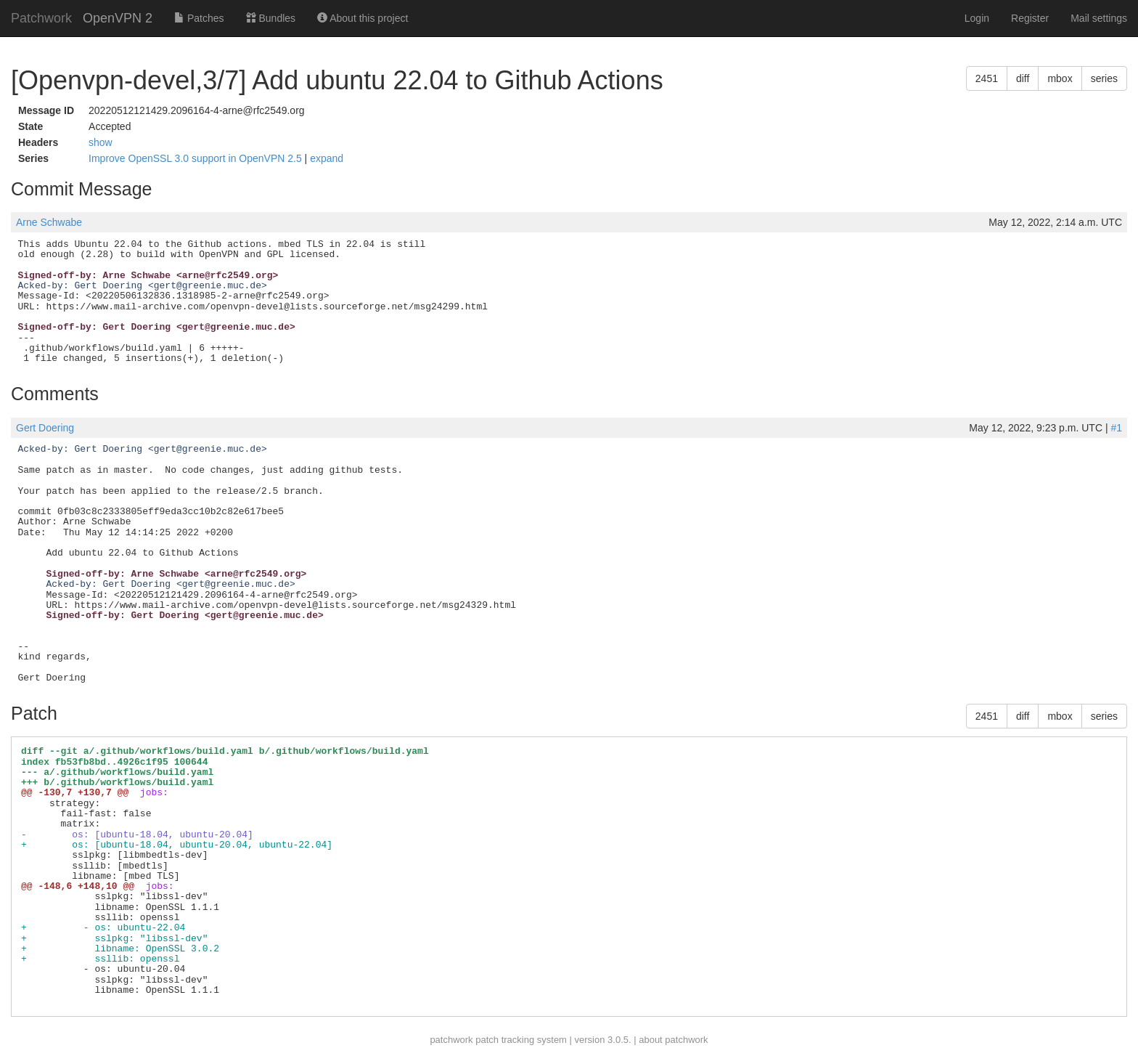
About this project (362, 18)
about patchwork (673, 1039)
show (100, 142)
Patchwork (41, 18)
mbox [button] (1059, 78)
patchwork (451, 1039)
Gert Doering (45, 428)
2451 (986, 78)
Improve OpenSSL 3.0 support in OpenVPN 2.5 (197, 158)
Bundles (270, 18)
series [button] (1104, 78)
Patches (199, 18)
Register (1030, 18)
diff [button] (1022, 78)
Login (977, 18)
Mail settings (1099, 18)
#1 (1116, 428)
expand (326, 158)
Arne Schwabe (49, 222)
